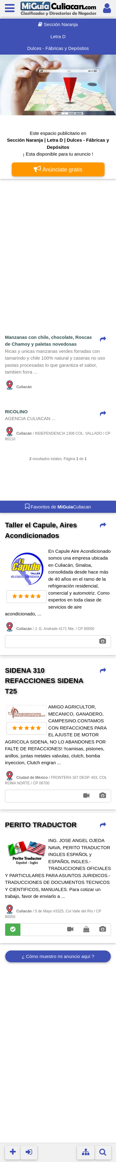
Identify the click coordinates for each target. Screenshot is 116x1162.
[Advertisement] (58, 244)
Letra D (58, 36)
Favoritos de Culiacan (58, 506)
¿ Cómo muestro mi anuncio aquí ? (58, 956)
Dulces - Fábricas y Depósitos (58, 48)
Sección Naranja (58, 24)
